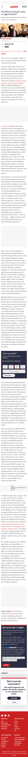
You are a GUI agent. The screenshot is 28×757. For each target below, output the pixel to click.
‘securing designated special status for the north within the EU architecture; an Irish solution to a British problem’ (13, 526)
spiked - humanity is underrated (14, 7)
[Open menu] (2, 6)
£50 (23, 367)
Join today (14, 698)
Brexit (15, 725)
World (6, 46)
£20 (17, 367)
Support (6, 665)
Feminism (16, 726)
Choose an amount (14, 371)
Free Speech (17, 728)
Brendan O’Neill (4, 737)
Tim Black (3, 746)
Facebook (2, 716)
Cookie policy (4, 728)
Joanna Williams (4, 741)
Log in (24, 6)
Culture (16, 723)
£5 (5, 367)
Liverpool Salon (14, 614)
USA (15, 730)
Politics (16, 721)
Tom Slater (3, 739)
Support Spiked (4, 723)
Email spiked (17, 745)
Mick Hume (3, 745)
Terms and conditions (5, 725)
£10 (11, 367)
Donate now (7, 375)
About (2, 721)
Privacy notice (4, 726)
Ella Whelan (3, 743)
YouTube (9, 716)
